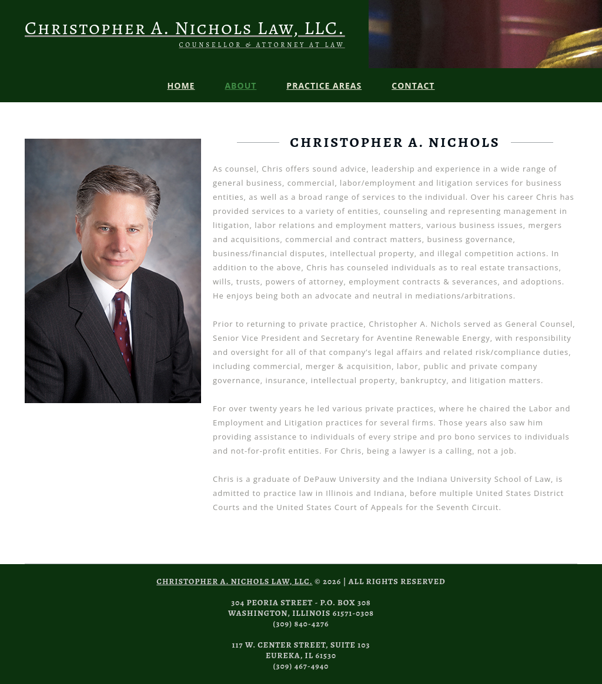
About (240, 86)
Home (181, 86)
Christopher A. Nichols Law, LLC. (234, 581)
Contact (413, 86)
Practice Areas (324, 86)
